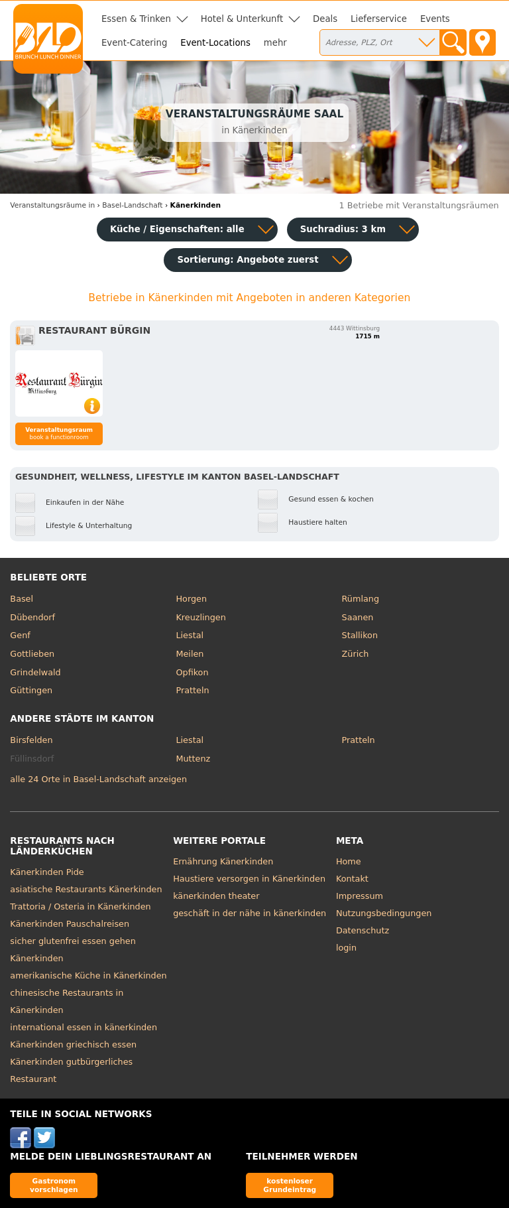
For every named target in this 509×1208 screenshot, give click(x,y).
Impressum (359, 896)
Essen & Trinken (136, 19)
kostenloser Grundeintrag (289, 1185)
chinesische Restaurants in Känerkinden (66, 1001)
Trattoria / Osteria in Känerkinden (80, 906)
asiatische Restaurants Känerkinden (86, 889)
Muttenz (193, 759)
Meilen (189, 654)
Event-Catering (134, 43)
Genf (20, 635)
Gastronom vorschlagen (54, 1185)
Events (435, 19)
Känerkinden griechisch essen (73, 1044)
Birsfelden (31, 740)
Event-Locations (215, 43)
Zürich (355, 654)
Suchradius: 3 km (343, 229)
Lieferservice (379, 19)
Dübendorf (32, 617)
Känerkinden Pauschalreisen (69, 924)
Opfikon (192, 672)
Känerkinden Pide (47, 872)
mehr (275, 43)
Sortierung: (247, 260)
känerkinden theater (216, 896)
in (52, 205)
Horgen (191, 599)
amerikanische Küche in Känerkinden (88, 975)
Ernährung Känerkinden (223, 861)
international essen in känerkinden (83, 1027)
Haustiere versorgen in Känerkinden (249, 879)
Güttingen (31, 690)
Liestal (189, 635)
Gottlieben (32, 654)
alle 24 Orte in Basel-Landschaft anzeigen (98, 779)
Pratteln (192, 690)
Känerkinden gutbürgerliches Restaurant (71, 1070)
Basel (21, 599)
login (346, 948)
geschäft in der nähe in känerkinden (249, 913)
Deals (325, 19)
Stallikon (360, 635)
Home (348, 861)
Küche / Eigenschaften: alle (177, 229)
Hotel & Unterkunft (242, 19)
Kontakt (352, 879)
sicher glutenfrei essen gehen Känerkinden (72, 949)
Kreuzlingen (200, 617)
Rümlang (360, 599)
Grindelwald (35, 672)
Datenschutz (362, 930)
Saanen (358, 617)
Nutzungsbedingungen (384, 913)
